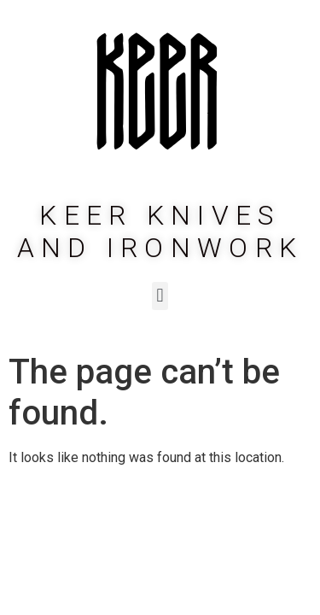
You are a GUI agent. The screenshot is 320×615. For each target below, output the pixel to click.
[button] (160, 296)
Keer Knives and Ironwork (160, 231)
